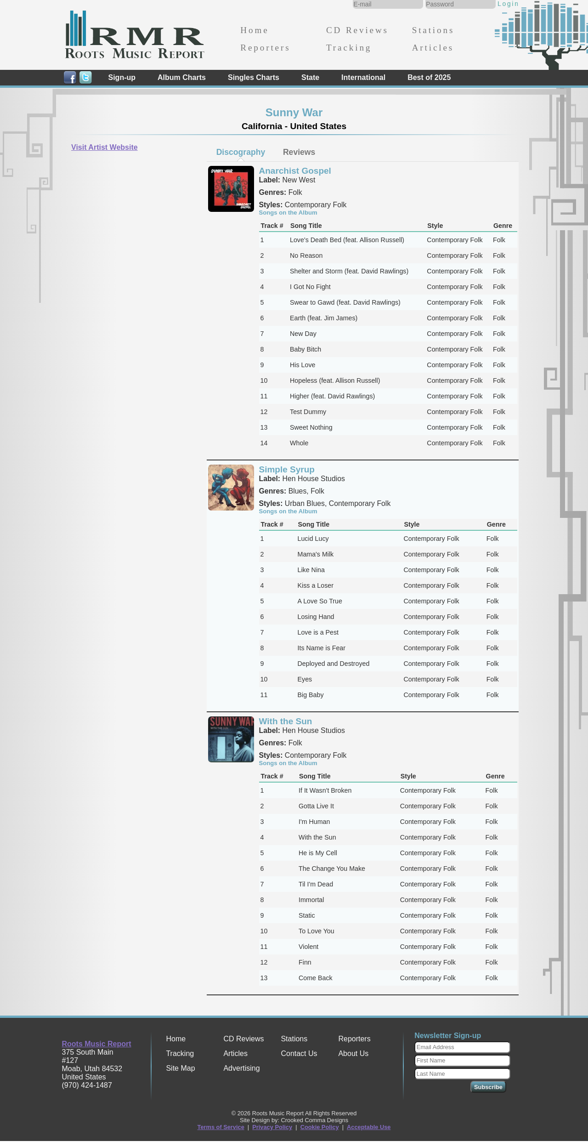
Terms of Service (221, 1127)
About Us (353, 1053)
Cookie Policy (319, 1127)
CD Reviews (357, 30)
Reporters (265, 47)
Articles (433, 47)
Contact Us (299, 1053)
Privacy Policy (272, 1127)
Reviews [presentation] (299, 152)
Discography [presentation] (241, 152)
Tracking (349, 47)
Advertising (241, 1068)
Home (254, 30)
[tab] (240, 152)
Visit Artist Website (104, 147)
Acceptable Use (368, 1127)
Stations (433, 30)
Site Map (180, 1068)
